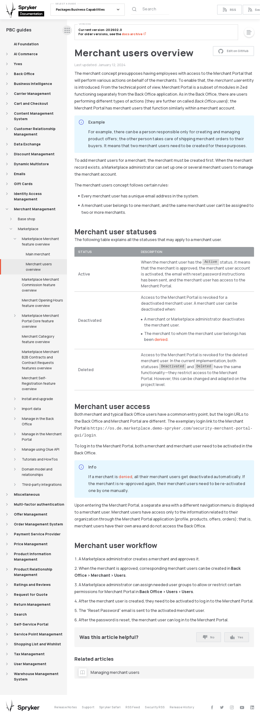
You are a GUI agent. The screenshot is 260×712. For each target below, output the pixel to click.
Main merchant (38, 254)
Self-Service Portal (31, 624)
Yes (236, 637)
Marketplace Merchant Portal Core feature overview (40, 321)
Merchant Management (35, 209)
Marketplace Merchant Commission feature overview (40, 285)
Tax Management (29, 654)
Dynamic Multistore (31, 164)
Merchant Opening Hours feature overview (42, 303)
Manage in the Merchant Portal (42, 437)
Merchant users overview (39, 267)
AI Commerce (26, 54)
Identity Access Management (28, 196)
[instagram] (232, 707)
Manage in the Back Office (38, 421)
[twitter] (222, 707)
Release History (182, 707)
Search (20, 614)
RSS (229, 10)
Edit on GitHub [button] (233, 51)
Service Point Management (38, 634)
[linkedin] (252, 707)
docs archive (134, 34)
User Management (30, 663)
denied (160, 339)
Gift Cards (23, 183)
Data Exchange (27, 144)
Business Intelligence (33, 83)
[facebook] (212, 707)
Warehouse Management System (36, 676)
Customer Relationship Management (35, 131)
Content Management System (34, 116)
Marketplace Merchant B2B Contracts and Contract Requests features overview (40, 359)
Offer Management (30, 514)
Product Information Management (32, 556)
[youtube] (242, 707)
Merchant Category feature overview (38, 339)
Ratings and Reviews (32, 584)
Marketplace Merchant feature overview (40, 241)
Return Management (32, 604)
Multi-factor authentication (39, 504)
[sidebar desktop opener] (67, 30)
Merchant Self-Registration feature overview (39, 383)
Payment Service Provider (37, 534)
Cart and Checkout (31, 103)
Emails (19, 173)
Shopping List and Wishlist (37, 644)
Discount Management (34, 154)
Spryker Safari (110, 707)
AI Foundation (26, 44)
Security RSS (155, 707)
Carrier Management (32, 93)
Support (88, 707)
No (208, 637)
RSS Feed (133, 707)
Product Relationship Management (33, 572)
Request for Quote (31, 594)
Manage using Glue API (40, 449)
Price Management (31, 544)
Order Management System (38, 524)
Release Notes (65, 707)
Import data (31, 408)
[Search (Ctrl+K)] (150, 10)
